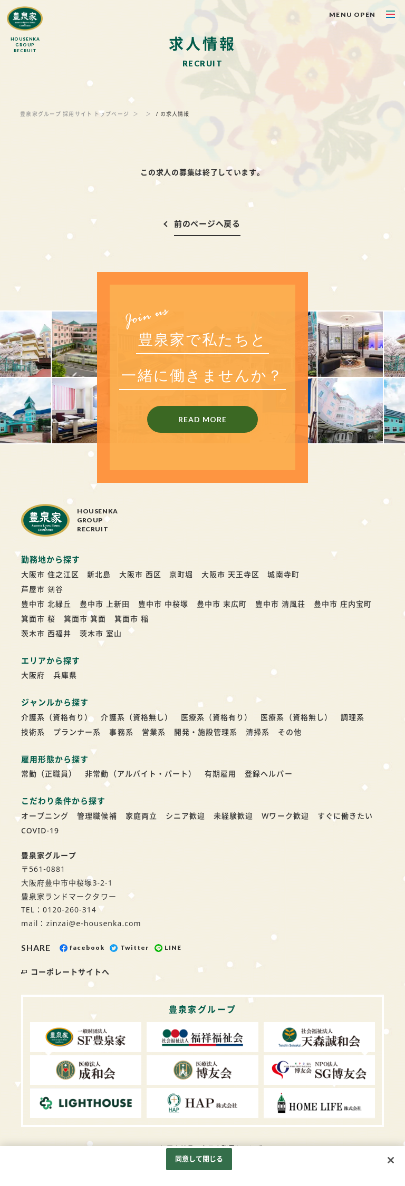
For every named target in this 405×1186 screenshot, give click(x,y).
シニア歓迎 (185, 816)
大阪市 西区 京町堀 (156, 574)
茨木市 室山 (101, 633)
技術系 (33, 732)
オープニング (45, 816)
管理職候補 (97, 816)
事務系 (121, 732)
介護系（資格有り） (56, 717)
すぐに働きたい (345, 816)
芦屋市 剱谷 (42, 589)
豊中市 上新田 (105, 604)
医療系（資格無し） (296, 717)
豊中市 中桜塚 (163, 604)
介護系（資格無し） (136, 717)
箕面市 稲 (131, 619)
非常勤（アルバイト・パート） (140, 774)
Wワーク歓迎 (285, 816)
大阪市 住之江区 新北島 (66, 574)
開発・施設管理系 (205, 732)
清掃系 (257, 732)
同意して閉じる (199, 1158)
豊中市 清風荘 (280, 604)
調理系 (352, 717)
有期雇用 (220, 774)
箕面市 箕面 (85, 619)
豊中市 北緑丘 (46, 604)
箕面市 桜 (38, 619)
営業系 (154, 732)
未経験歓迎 (233, 816)
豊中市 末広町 (222, 604)
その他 (290, 732)
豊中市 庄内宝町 (343, 604)
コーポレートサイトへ (70, 972)
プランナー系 (77, 732)
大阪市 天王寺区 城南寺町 (250, 574)
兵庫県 (65, 675)
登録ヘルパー (268, 774)
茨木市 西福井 (46, 633)
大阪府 (33, 675)
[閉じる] (390, 1160)
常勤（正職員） (48, 774)
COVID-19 (40, 830)
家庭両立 (141, 816)
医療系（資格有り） (216, 717)
